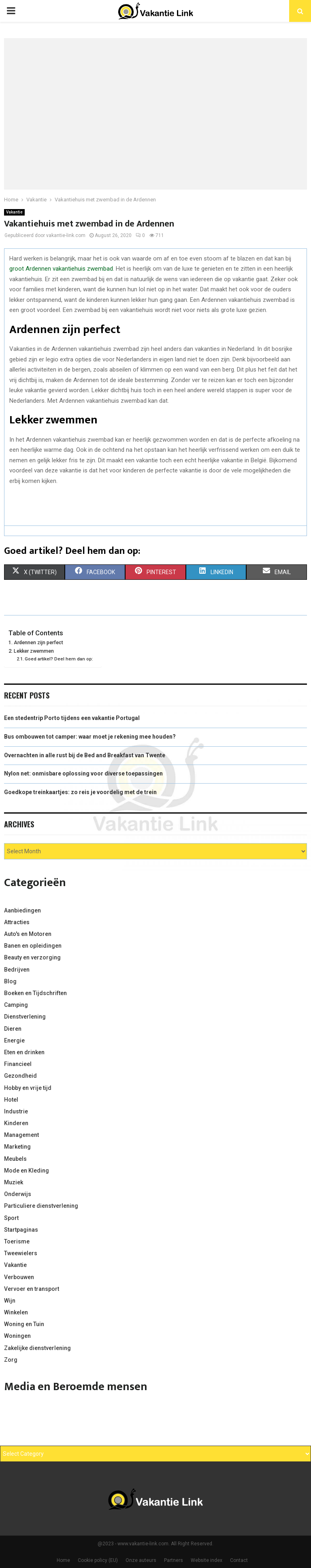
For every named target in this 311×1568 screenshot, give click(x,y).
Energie (14, 1040)
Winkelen (16, 1312)
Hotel (11, 1099)
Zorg (10, 1360)
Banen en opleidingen (33, 945)
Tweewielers (20, 1253)
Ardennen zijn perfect (39, 642)
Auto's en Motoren (27, 934)
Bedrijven (17, 969)
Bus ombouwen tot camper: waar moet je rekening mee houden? (90, 736)
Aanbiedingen (22, 910)
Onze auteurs (141, 1560)
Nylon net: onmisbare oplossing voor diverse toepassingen (83, 773)
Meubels (15, 1159)
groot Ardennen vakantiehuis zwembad (61, 268)
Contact (239, 1560)
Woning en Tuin (24, 1324)
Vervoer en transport (31, 1289)
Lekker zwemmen (34, 651)
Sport (11, 1218)
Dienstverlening (25, 1016)
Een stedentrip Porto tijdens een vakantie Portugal (72, 718)
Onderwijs (17, 1194)
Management (21, 1135)
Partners (173, 1560)
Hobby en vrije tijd (27, 1088)
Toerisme (17, 1241)
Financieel (18, 1064)
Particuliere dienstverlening (41, 1206)
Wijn (9, 1300)
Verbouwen (19, 1277)
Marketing (17, 1146)
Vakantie (14, 212)
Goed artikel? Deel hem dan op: (59, 659)
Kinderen (16, 1123)
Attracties (17, 922)
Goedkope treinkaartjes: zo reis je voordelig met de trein (80, 792)
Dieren (12, 1028)
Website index (206, 1560)
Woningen (17, 1336)
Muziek (13, 1182)
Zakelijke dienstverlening (37, 1348)
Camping (16, 1005)
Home (63, 1560)
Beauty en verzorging (32, 957)
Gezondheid (20, 1075)
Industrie (16, 1111)
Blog (10, 981)
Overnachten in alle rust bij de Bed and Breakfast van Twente (84, 755)
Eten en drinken (24, 1052)
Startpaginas (21, 1229)
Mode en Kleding (26, 1170)
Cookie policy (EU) (98, 1560)
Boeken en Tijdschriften (35, 993)
